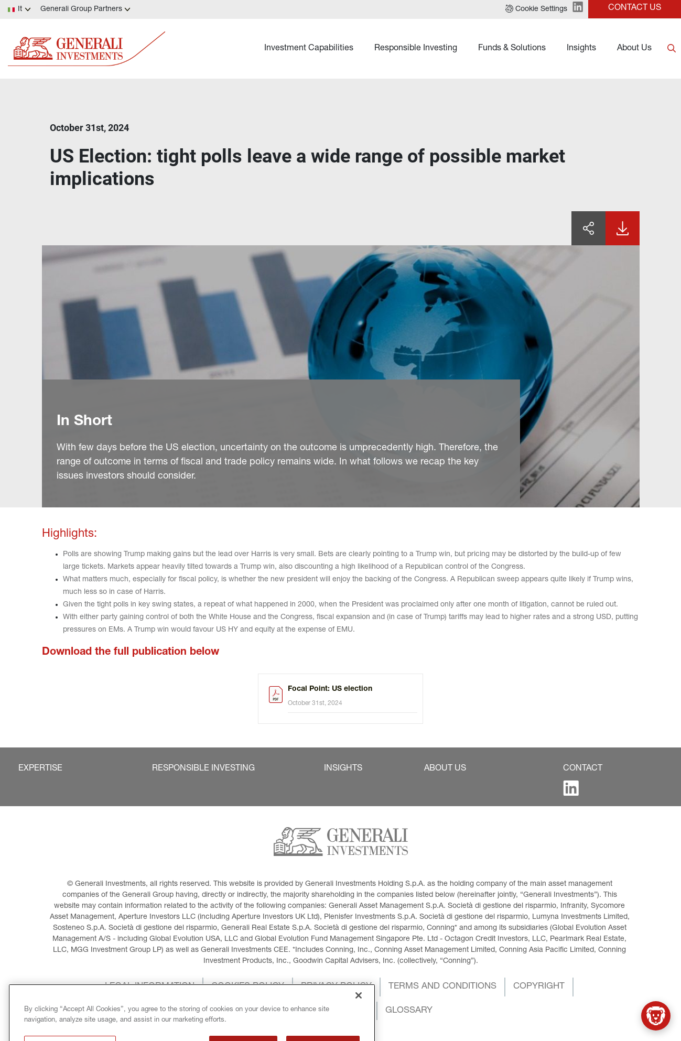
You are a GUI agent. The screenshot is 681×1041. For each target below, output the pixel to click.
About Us (634, 49)
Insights (581, 49)
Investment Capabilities (308, 49)
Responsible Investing (415, 49)
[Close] (358, 1029)
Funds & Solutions (512, 49)
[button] (536, 9)
